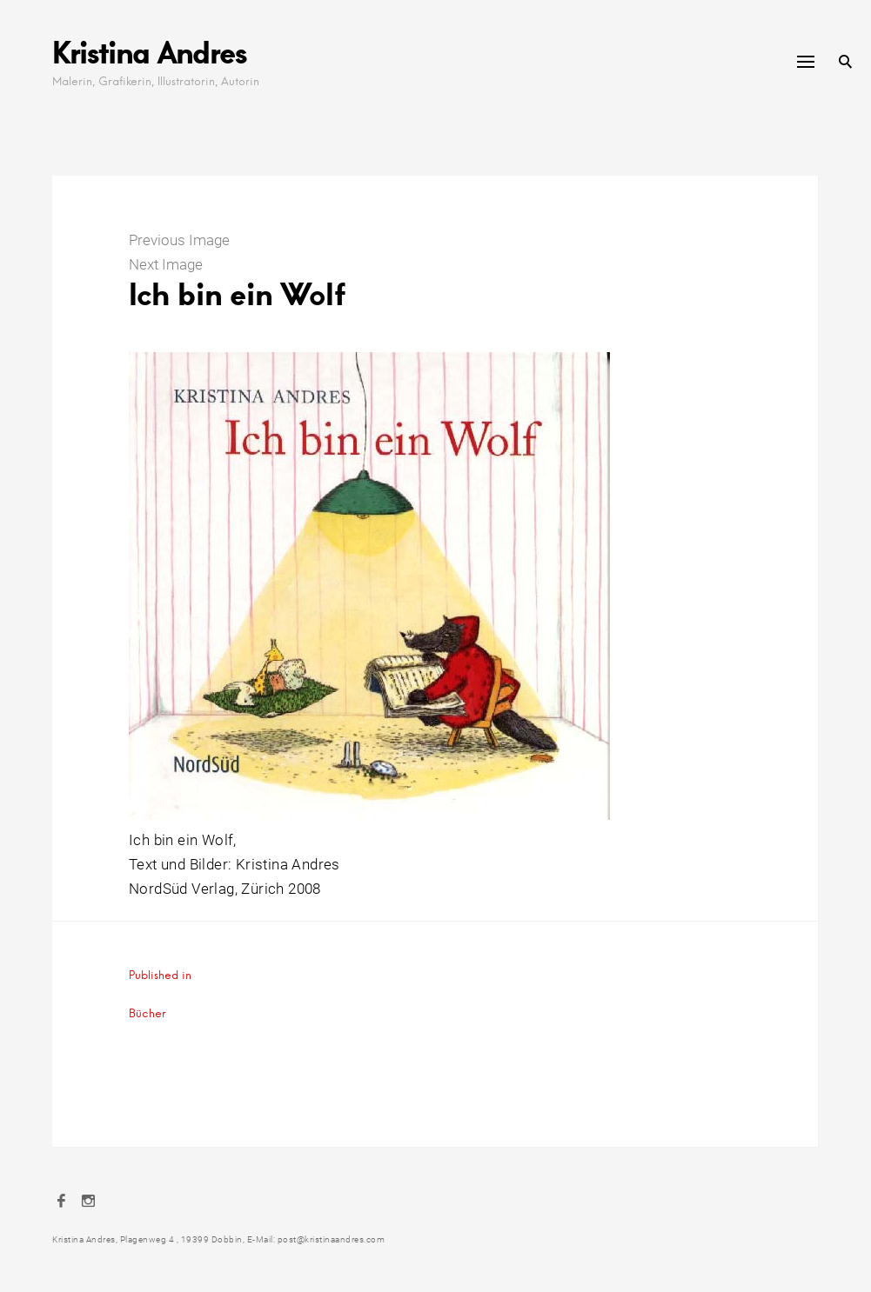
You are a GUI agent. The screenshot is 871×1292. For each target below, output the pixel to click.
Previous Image (179, 240)
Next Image (166, 264)
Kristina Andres (149, 51)
